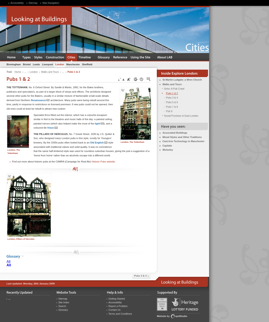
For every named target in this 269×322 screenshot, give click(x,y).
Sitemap (33, 3)
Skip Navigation (50, 3)
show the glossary (22, 256)
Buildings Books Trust (162, 304)
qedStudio (181, 316)
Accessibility (17, 3)
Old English (99, 142)
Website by (163, 316)
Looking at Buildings (39, 16)
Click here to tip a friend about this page (149, 79)
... (9, 298)
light (99, 123)
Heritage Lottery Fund (185, 304)
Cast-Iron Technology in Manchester (183, 141)
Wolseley (167, 149)
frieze (52, 127)
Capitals (167, 145)
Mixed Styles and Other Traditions (182, 137)
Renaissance (40, 100)
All (8, 261)
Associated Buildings (174, 132)
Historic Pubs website (103, 161)
